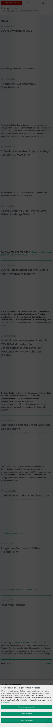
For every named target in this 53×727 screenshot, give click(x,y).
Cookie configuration (26, 720)
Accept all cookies (26, 714)
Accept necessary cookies (26, 707)
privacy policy (5, 702)
